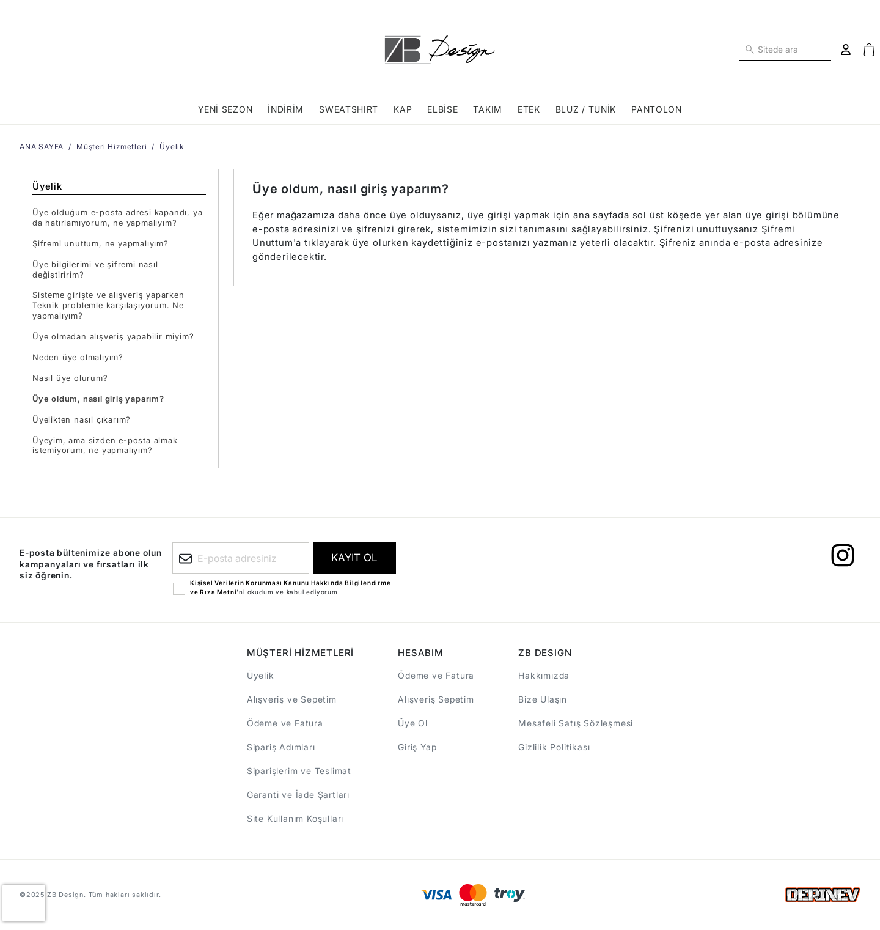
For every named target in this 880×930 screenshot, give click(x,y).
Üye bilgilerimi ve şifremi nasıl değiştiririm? (95, 269)
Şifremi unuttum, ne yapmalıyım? (100, 243)
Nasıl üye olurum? (70, 378)
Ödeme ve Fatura (285, 723)
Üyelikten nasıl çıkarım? (81, 419)
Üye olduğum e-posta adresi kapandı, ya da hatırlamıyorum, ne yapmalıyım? (117, 217)
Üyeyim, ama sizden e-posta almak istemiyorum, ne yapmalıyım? (105, 445)
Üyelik (172, 146)
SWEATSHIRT (348, 109)
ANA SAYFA (42, 146)
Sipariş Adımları (281, 747)
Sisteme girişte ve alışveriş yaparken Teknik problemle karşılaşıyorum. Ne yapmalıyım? (108, 305)
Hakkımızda (544, 675)
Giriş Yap (417, 747)
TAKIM (487, 109)
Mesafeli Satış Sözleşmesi (575, 723)
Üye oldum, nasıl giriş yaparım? (98, 399)
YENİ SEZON (225, 109)
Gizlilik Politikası (554, 747)
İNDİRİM (286, 109)
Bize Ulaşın (542, 699)
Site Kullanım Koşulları (295, 818)
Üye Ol (413, 723)
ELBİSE (442, 109)
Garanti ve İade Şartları (298, 794)
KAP (403, 109)
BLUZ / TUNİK (586, 109)
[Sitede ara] (749, 49)
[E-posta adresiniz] (240, 558)
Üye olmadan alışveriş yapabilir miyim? (113, 336)
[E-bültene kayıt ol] (354, 558)
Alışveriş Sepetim (436, 699)
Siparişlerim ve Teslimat (299, 771)
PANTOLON (656, 109)
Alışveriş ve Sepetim (292, 699)
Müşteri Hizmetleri (111, 146)
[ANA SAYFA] (440, 49)
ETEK (529, 109)
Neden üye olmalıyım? (77, 357)
